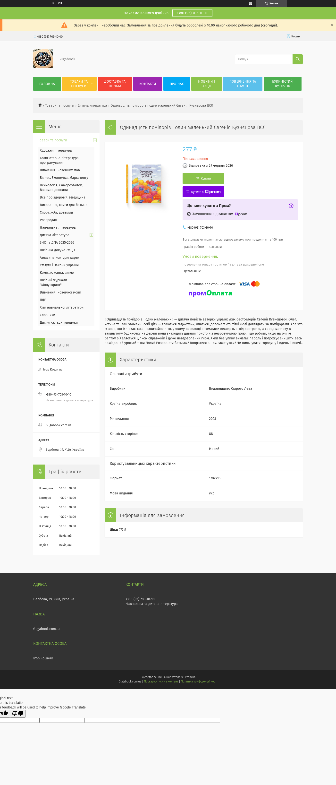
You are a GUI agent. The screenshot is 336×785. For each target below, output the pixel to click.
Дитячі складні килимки (59, 322)
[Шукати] (298, 59)
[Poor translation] (17, 714)
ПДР (43, 300)
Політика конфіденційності (199, 681)
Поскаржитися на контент (161, 681)
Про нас (177, 84)
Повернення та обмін (242, 83)
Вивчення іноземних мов (60, 170)
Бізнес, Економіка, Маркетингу (64, 178)
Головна (47, 84)
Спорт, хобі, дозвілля (56, 212)
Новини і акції (206, 83)
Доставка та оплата (115, 83)
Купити (206, 178)
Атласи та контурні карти (59, 258)
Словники (47, 315)
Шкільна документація (58, 250)
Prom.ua (190, 677)
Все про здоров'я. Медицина (62, 197)
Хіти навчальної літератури (62, 307)
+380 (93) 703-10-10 (192, 13)
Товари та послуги (79, 83)
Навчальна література (58, 227)
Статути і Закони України (59, 265)
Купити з (205, 192)
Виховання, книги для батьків (63, 205)
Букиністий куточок (282, 83)
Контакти (147, 84)
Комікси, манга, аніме (57, 273)
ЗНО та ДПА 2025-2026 (57, 243)
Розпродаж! (49, 220)
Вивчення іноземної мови (60, 292)
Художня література (56, 150)
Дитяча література (92, 106)
